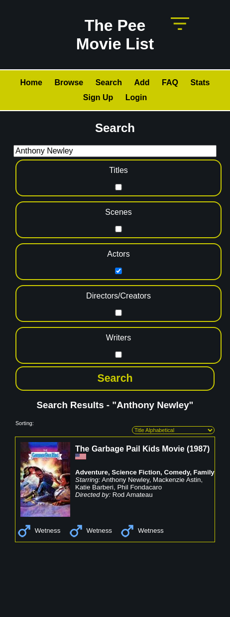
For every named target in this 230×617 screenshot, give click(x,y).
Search (109, 82)
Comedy (177, 472)
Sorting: (24, 423)
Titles (118, 170)
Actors (118, 254)
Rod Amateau (133, 494)
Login (136, 97)
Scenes (118, 212)
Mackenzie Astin (177, 479)
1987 (198, 449)
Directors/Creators (118, 296)
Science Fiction (136, 472)
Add (141, 82)
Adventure (91, 472)
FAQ (170, 82)
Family (204, 472)
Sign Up (98, 97)
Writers (118, 337)
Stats (200, 82)
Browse (68, 82)
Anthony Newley (125, 479)
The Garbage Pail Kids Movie (130, 449)
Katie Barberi (94, 487)
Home (31, 82)
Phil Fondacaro (139, 487)
